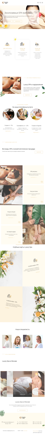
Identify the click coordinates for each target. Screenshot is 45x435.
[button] (9, 21)
